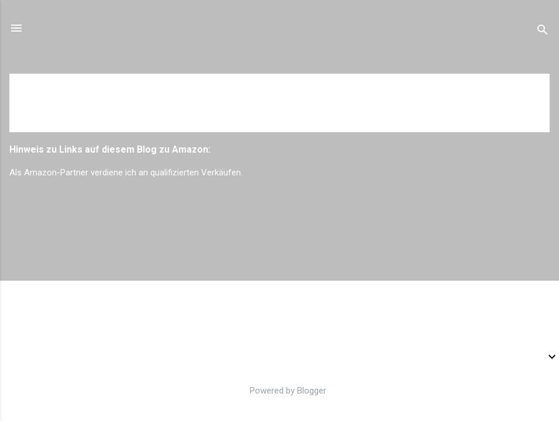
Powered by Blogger (279, 390)
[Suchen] (543, 32)
